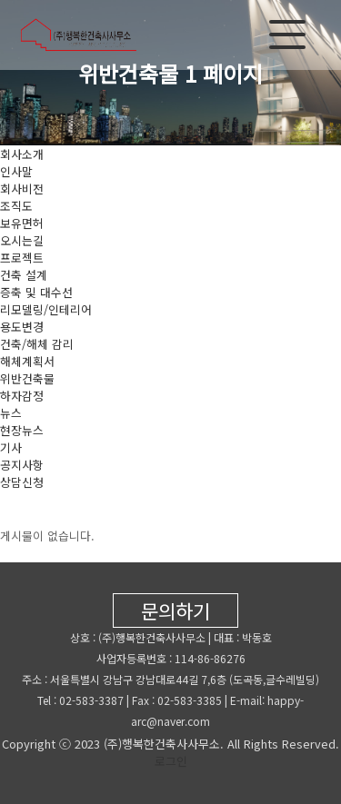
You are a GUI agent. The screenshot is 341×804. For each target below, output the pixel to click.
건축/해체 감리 (37, 343)
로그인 (171, 760)
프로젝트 (22, 257)
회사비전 (22, 188)
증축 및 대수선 (36, 292)
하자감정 (22, 395)
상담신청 (22, 482)
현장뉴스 (22, 430)
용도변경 (22, 326)
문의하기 (175, 610)
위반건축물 (27, 378)
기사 (11, 447)
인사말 (16, 171)
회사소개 (22, 154)
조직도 (16, 205)
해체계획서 (27, 361)
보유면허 (22, 223)
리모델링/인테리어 (46, 309)
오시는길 (22, 240)
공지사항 (22, 464)
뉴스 (11, 413)
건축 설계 (23, 274)
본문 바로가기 (0, 0)
